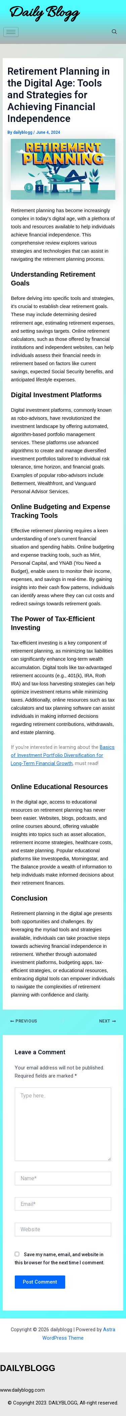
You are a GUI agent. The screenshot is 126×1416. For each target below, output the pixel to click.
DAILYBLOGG (27, 1368)
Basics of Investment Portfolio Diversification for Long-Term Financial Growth (63, 755)
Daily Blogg (43, 13)
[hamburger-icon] (10, 32)
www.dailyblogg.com (22, 1390)
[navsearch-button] (114, 32)
